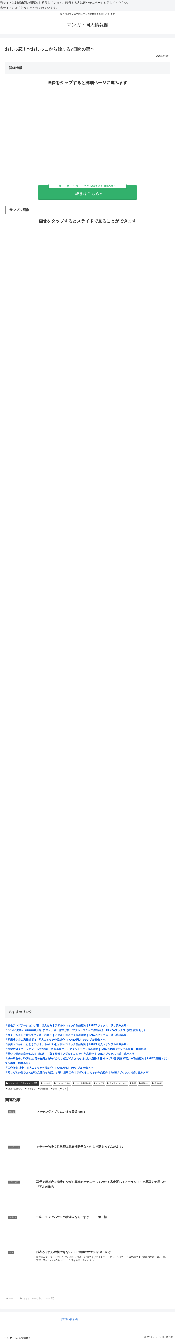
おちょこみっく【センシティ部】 (22, 1083)
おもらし (46, 1083)
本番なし (30, 1089)
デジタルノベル (62, 1083)
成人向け (157, 1083)
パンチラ (99, 1083)
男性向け (43, 1089)
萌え (63, 1089)
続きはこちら (88, 190)
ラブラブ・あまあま (117, 1083)
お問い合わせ (70, 1319)
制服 (133, 1083)
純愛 (54, 1089)
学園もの (144, 1083)
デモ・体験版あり (82, 1083)
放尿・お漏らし (14, 1089)
